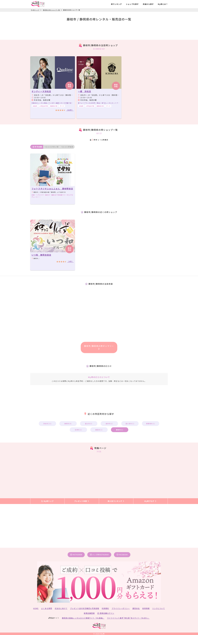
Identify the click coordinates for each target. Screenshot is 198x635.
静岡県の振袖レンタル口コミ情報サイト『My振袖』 (83, 618)
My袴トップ (47, 501)
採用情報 (146, 608)
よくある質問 (46, 608)
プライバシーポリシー (121, 608)
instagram (76, 554)
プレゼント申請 (81, 501)
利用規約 (105, 608)
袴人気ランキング (116, 501)
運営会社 (136, 608)
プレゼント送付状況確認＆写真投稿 (84, 608)
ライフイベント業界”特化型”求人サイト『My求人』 (128, 618)
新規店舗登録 (89, 613)
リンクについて (158, 608)
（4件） (70, 261)
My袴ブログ (150, 501)
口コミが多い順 (52, 147)
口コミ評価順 (67, 147)
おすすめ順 (37, 147)
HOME (35, 608)
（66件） (70, 110)
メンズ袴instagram (99, 554)
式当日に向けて (61, 608)
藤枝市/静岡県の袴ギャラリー (99, 347)
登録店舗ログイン (105, 613)
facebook (122, 554)
